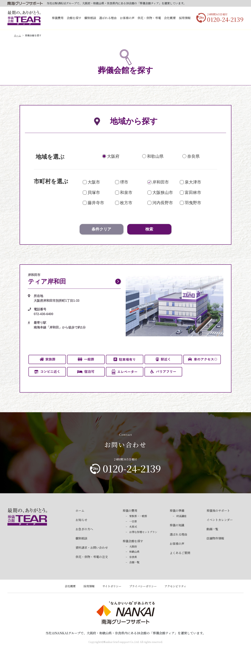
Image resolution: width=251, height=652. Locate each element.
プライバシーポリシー (143, 586)
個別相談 (90, 18)
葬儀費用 (58, 18)
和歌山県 (155, 156)
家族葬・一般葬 (138, 516)
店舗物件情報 (215, 538)
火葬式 (133, 526)
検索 (149, 229)
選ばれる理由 (108, 18)
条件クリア (101, 229)
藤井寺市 (96, 202)
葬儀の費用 (130, 510)
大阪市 (94, 182)
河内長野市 (162, 202)
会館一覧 (134, 562)
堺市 (124, 182)
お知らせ (81, 520)
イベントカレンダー (219, 520)
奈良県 (193, 156)
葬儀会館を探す (133, 541)
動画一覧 (212, 529)
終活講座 (181, 516)
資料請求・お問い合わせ (91, 547)
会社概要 (170, 18)
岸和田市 (160, 182)
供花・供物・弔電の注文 (91, 557)
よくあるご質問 (180, 553)
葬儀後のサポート (218, 510)
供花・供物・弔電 (149, 18)
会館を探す (74, 18)
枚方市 (126, 202)
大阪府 (113, 156)
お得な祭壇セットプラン (143, 532)
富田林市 (193, 192)
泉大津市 (193, 182)
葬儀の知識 (177, 525)
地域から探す (126, 121)
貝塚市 (94, 192)
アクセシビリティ (175, 586)
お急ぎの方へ (84, 529)
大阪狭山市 (162, 192)
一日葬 (133, 521)
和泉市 (126, 192)
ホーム (17, 35)
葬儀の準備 (177, 510)
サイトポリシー (111, 586)
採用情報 (185, 18)
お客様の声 (127, 18)
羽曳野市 (193, 202)
